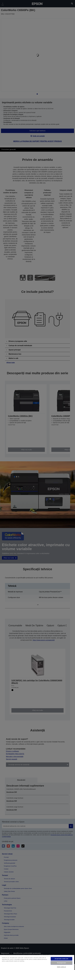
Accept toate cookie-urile (61, 958)
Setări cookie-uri (61, 966)
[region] (37, 962)
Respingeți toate (61, 962)
